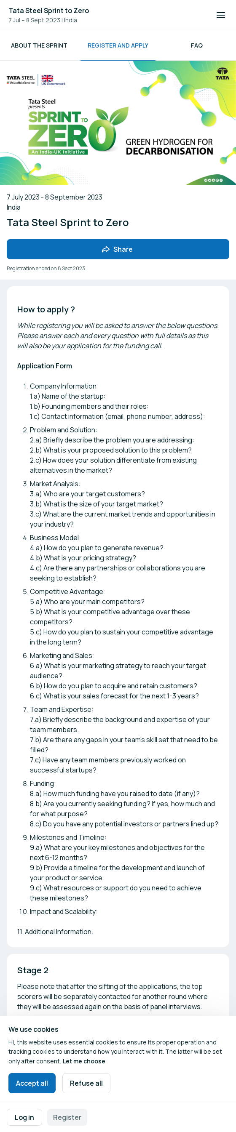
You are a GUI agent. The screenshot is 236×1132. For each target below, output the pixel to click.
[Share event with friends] (118, 249)
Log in (24, 1117)
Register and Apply (118, 45)
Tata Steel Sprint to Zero (48, 10)
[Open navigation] (220, 15)
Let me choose (84, 1061)
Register (67, 1117)
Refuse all (86, 1083)
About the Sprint (39, 45)
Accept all (32, 1083)
